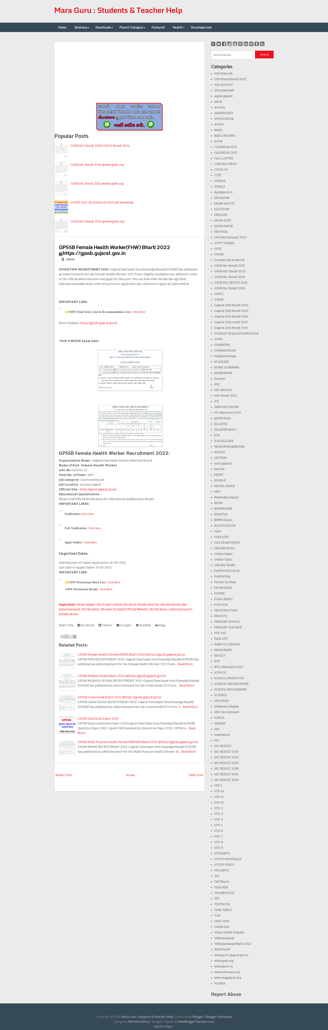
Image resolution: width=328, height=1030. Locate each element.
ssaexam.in (222, 735)
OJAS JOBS (221, 537)
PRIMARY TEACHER (228, 627)
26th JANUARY (224, 90)
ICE (216, 401)
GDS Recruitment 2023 (230, 237)
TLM (217, 915)
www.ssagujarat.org (227, 978)
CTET (218, 175)
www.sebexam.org (227, 972)
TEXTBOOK (222, 904)
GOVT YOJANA (224, 243)
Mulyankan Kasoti (226, 497)
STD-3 (218, 814)
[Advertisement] (129, 71)
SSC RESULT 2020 (226, 752)
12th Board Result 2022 (230, 79)
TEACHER (221, 887)
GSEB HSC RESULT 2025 (230, 282)
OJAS (217, 531)
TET (217, 898)
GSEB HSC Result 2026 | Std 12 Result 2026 (99, 146)
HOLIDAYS (221, 362)
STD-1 (218, 785)
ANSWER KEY (223, 113)
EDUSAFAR (221, 198)
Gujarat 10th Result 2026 (231, 316)
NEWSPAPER (223, 508)
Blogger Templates (219, 1017)
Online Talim (223, 559)
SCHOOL (220, 672)
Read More (185, 664)
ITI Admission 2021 (227, 412)
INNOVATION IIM (226, 407)
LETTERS (220, 458)
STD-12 (219, 802)
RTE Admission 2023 (228, 667)
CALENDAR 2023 (225, 152)
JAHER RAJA (222, 418)
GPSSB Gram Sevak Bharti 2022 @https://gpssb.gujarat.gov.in (119, 697)
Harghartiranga (225, 356)
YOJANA (220, 983)
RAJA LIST (221, 638)
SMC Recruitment (226, 712)
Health (179, 27)
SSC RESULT (222, 746)
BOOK (218, 141)
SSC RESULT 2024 (226, 768)
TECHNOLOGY (224, 893)
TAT (217, 876)
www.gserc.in (223, 966)
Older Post (196, 775)
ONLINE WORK (224, 565)
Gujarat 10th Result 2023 (231, 311)
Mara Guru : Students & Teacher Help (118, 10)
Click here (87, 514)
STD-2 (218, 808)
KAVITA (219, 452)
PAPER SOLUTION (227, 571)
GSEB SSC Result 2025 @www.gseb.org (96, 183)
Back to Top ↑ (164, 1026)
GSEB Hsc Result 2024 (229, 277)
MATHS (219, 469)
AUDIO (219, 124)
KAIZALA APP (224, 441)
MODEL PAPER (224, 486)
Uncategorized (201, 27)
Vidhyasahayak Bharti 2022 (232, 944)
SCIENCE (220, 695)
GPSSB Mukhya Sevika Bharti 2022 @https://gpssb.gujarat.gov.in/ (122, 676)
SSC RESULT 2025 (226, 774)
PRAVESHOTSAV (225, 610)
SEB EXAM (221, 701)
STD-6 (218, 831)
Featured (158, 27)
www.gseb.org (224, 961)
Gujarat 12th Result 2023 (231, 328)
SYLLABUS (221, 870)
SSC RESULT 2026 (226, 780)
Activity (219, 107)
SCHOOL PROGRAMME (230, 689)
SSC (216, 740)
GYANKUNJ (222, 345)
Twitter (105, 625)
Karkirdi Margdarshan (229, 446)
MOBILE (220, 480)
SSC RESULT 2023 (226, 763)
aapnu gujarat (223, 96)
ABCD (218, 102)
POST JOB (221, 605)
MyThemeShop (139, 1022)
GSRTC (219, 294)
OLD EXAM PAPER (227, 542)
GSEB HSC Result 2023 (229, 271)
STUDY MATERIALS (227, 859)
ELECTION (221, 209)
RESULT (219, 655)
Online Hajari (223, 554)
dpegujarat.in (223, 192)
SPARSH (220, 723)
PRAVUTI (220, 616)
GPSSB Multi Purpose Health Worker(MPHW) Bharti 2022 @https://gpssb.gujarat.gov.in (138, 742)
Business (82, 27)
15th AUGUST (223, 85)
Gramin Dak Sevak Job (229, 260)
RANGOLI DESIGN (227, 644)
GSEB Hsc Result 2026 (229, 288)
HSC (217, 384)
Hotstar (219, 379)
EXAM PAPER (223, 226)
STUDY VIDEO (224, 865)
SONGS (219, 718)
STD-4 (218, 819)
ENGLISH (220, 215)
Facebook (86, 625)
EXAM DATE (222, 220)
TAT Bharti (221, 881)
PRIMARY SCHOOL (227, 622)
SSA (216, 729)
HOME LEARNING (227, 367)
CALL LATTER (223, 158)
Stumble (143, 625)
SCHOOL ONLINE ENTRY (231, 684)
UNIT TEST (222, 921)
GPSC (218, 249)
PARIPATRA (222, 576)
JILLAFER (220, 424)
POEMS (219, 593)
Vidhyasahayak (224, 938)
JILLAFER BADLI (225, 429)
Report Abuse (226, 994)
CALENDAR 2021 (225, 147)
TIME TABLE (223, 910)
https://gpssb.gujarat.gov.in (98, 323)
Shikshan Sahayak (226, 706)
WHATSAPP (222, 949)
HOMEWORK (223, 373)
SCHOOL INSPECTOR (229, 678)
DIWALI (219, 186)
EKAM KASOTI (224, 203)
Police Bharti (223, 599)
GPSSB (70, 259)
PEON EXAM (223, 588)
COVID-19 (221, 169)
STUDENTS (222, 853)
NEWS (218, 503)
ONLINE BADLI (224, 548)
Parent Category (132, 27)
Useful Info (222, 927)
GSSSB (218, 299)
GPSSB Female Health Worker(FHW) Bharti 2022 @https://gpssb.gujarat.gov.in (114, 250)
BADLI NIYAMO (225, 136)
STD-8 (218, 842)
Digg (160, 625)
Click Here (139, 312)
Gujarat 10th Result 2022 (231, 305)
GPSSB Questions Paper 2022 (98, 718)
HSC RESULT (223, 390)
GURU (218, 339)
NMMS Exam (223, 520)
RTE (217, 661)
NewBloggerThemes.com (196, 1022)
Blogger (198, 1017)
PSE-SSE (220, 633)
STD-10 (219, 791)
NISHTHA (221, 514)
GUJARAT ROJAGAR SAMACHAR (236, 333)
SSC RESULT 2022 (226, 757)
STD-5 (218, 825)
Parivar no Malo (225, 582)
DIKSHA (220, 181)
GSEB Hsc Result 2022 (229, 265)
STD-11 (218, 797)
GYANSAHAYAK (225, 350)
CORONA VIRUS (225, 164)
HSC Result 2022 (225, 395)
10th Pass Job (223, 73)
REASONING (223, 650)
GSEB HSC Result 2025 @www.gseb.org (97, 221)
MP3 (217, 492)
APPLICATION (224, 119)
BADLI (218, 130)
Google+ (124, 625)
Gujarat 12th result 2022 (231, 322)
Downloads (105, 27)
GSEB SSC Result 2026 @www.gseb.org (97, 165)
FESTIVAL (221, 232)
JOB (216, 435)
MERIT (219, 475)
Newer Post (63, 775)
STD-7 (218, 836)
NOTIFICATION (225, 525)
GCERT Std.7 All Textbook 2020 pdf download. (102, 202)
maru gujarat (223, 463)
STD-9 (218, 848)
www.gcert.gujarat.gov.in (231, 955)
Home (62, 27)
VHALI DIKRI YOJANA (229, 932)
